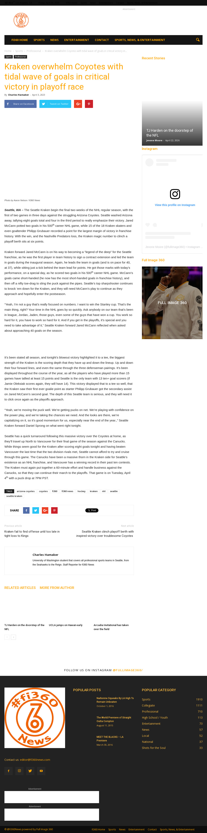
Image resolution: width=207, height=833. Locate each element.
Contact (120, 3)
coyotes (43, 491)
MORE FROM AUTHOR (57, 588)
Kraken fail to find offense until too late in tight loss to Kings (32, 534)
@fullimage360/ (128, 670)
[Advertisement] (129, 20)
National (147, 742)
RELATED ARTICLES (20, 588)
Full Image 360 (153, 260)
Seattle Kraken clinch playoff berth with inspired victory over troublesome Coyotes (105, 534)
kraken (94, 491)
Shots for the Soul (154, 748)
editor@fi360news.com (35, 760)
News (93, 3)
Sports (83, 3)
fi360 (54, 491)
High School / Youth (155, 717)
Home (8, 51)
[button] (198, 40)
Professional (20, 56)
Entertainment (106, 3)
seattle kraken (14, 496)
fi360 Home (71, 3)
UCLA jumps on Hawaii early (65, 625)
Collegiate (148, 705)
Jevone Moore (154, 140)
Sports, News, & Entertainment (142, 3)
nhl (104, 491)
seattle (114, 491)
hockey (82, 491)
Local (145, 736)
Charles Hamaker (18, 94)
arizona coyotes (26, 491)
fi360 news (67, 491)
